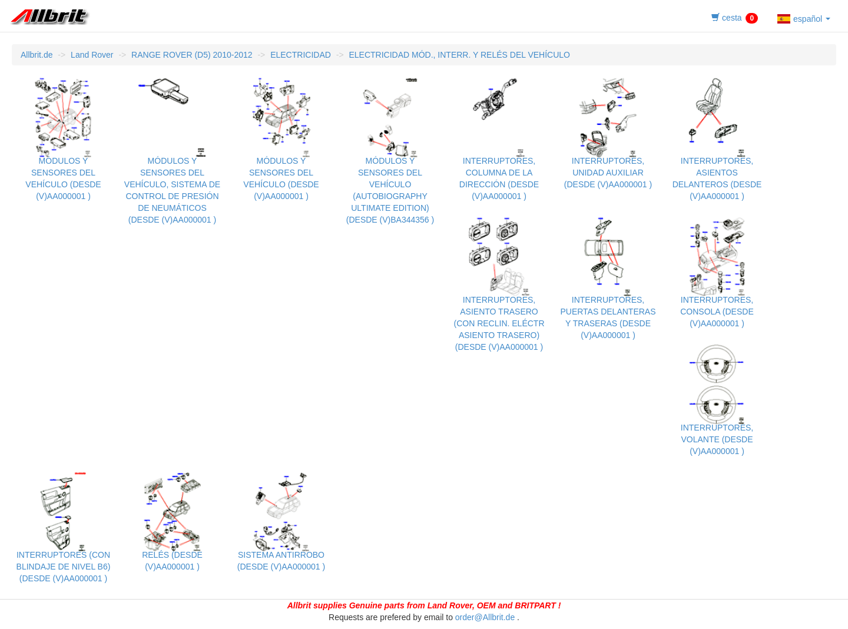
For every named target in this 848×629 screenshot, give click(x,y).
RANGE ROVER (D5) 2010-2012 (191, 54)
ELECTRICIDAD (300, 54)
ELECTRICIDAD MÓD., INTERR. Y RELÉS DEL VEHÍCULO (459, 54)
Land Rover (92, 54)
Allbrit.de (36, 54)
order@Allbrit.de (485, 617)
